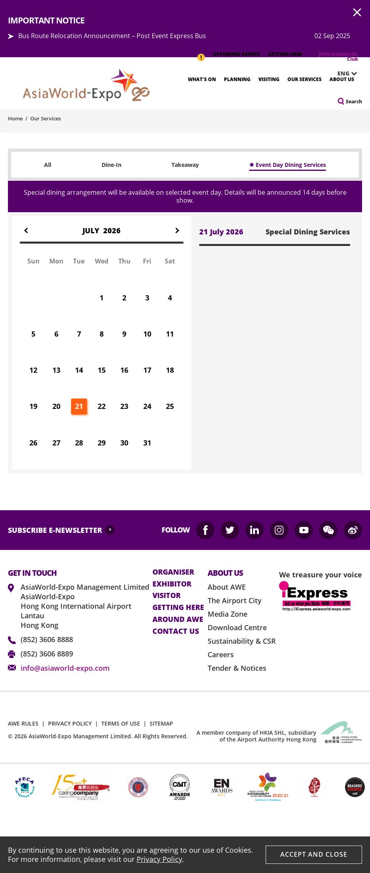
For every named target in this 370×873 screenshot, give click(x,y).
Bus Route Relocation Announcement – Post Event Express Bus (112, 35)
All (47, 164)
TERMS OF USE (120, 723)
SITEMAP (161, 723)
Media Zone (227, 614)
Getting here (178, 608)
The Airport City (235, 600)
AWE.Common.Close (357, 12)
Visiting (268, 79)
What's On (202, 79)
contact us (175, 631)
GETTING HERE (285, 54)
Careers (221, 654)
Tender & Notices (237, 668)
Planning (237, 79)
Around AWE (177, 619)
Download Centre (237, 627)
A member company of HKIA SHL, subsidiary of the (256, 736)
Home (15, 118)
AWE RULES (23, 723)
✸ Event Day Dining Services (287, 164)
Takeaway (185, 164)
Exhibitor (171, 584)
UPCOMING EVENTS (236, 54)
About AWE (227, 587)
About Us (342, 79)
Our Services (304, 79)
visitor (166, 596)
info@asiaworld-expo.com (65, 668)
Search (354, 101)
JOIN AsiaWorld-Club (338, 56)
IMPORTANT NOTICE (201, 53)
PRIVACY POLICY (70, 723)
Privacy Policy (159, 859)
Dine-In (111, 164)
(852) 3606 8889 (47, 653)
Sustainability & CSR (242, 641)
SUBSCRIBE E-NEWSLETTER (55, 530)
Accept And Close (313, 854)
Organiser (173, 572)
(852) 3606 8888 (47, 639)
